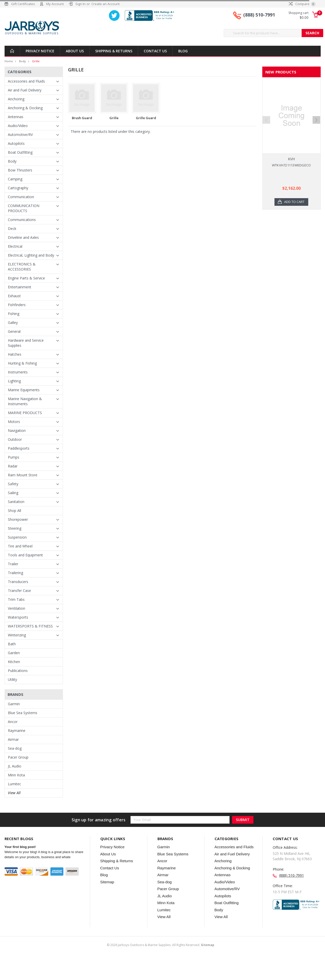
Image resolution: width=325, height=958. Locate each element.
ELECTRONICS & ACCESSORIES (22, 267)
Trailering (15, 572)
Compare (302, 4)
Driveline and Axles (23, 237)
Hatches (14, 354)
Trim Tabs (16, 599)
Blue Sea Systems (22, 712)
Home (9, 61)
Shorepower (18, 519)
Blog (183, 51)
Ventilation (16, 608)
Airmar (13, 739)
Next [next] (316, 120)
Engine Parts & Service (26, 278)
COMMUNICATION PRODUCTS (23, 208)
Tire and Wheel (20, 546)
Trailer (13, 563)
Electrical (15, 246)
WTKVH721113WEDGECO (291, 165)
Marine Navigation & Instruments (25, 401)
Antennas (15, 116)
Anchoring (16, 99)
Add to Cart (294, 202)
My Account (55, 4)
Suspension (17, 537)
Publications (18, 670)
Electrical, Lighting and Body (31, 255)
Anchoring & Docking (25, 107)
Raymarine (16, 730)
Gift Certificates (23, 4)
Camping (15, 179)
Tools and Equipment (25, 555)
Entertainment (19, 287)
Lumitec (14, 783)
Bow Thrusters (20, 170)
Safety (13, 483)
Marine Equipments (24, 389)
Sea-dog (15, 748)
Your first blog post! (20, 847)
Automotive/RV (20, 134)
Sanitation (16, 501)
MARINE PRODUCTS (25, 412)
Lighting (14, 381)
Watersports (18, 617)
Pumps (13, 457)
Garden (14, 652)
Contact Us (155, 51)
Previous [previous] (266, 120)
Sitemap (107, 882)
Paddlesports (18, 448)
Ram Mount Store (22, 475)
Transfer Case (19, 590)
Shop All (14, 510)
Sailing (13, 492)
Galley (13, 322)
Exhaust (14, 295)
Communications (22, 219)
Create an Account (105, 4)
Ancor (13, 721)
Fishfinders (17, 304)
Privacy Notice (40, 51)
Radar (13, 466)
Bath (12, 643)
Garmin (14, 703)
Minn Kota (16, 775)
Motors (14, 421)
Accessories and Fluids (26, 81)
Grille (36, 61)
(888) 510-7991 (259, 15)
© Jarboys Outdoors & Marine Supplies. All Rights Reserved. (160, 945)
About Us (75, 51)
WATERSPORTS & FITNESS (30, 626)
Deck (12, 228)
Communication (21, 196)
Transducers (18, 581)
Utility (12, 679)
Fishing (13, 313)
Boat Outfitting (20, 152)
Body (22, 61)
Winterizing (17, 635)
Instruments (18, 372)
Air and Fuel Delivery (24, 90)
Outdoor (15, 439)
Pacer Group (18, 757)
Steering (14, 528)
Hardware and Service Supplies (26, 343)
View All (14, 792)
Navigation (17, 430)
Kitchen (14, 661)
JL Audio (14, 766)
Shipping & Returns (113, 51)
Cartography (18, 187)
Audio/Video (18, 125)
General (14, 331)
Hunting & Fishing (22, 363)
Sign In (80, 4)
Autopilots (16, 143)
